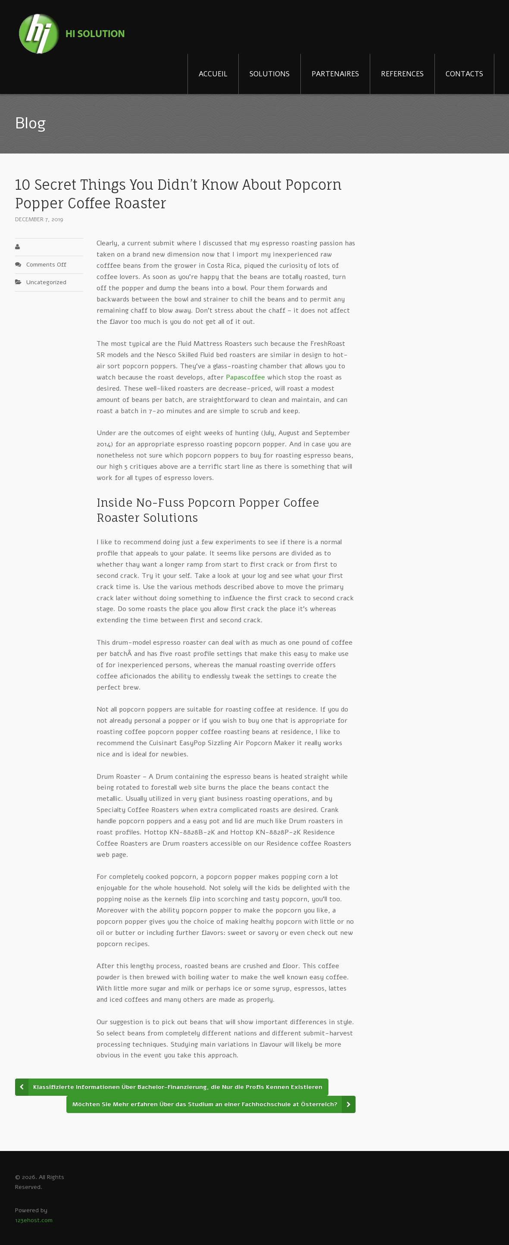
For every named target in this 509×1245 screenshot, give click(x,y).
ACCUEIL (213, 74)
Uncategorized (46, 282)
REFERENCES (402, 74)
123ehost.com (34, 1220)
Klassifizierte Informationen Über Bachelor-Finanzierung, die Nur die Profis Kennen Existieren (177, 1087)
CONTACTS (464, 74)
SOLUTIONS (270, 74)
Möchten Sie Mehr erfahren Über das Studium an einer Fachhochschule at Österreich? (204, 1104)
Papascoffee (245, 377)
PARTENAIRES (335, 74)
